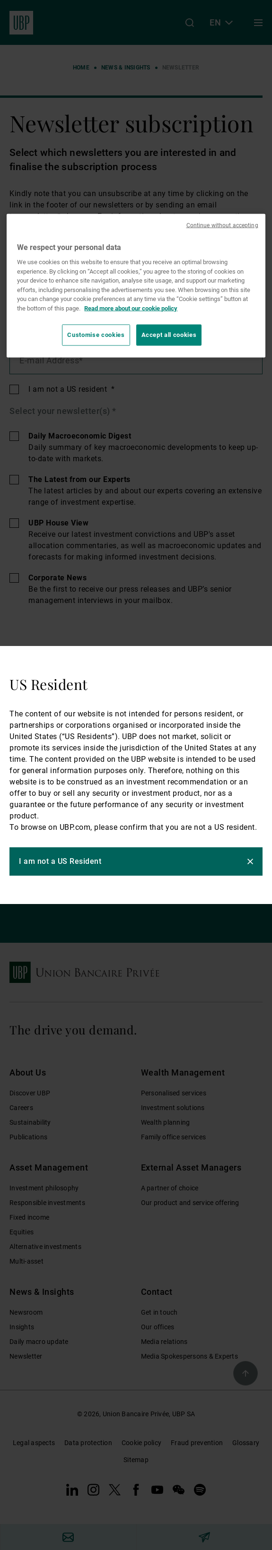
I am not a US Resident (60, 861)
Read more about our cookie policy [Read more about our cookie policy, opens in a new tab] (130, 307)
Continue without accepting (222, 225)
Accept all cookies (169, 334)
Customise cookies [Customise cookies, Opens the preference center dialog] (95, 334)
